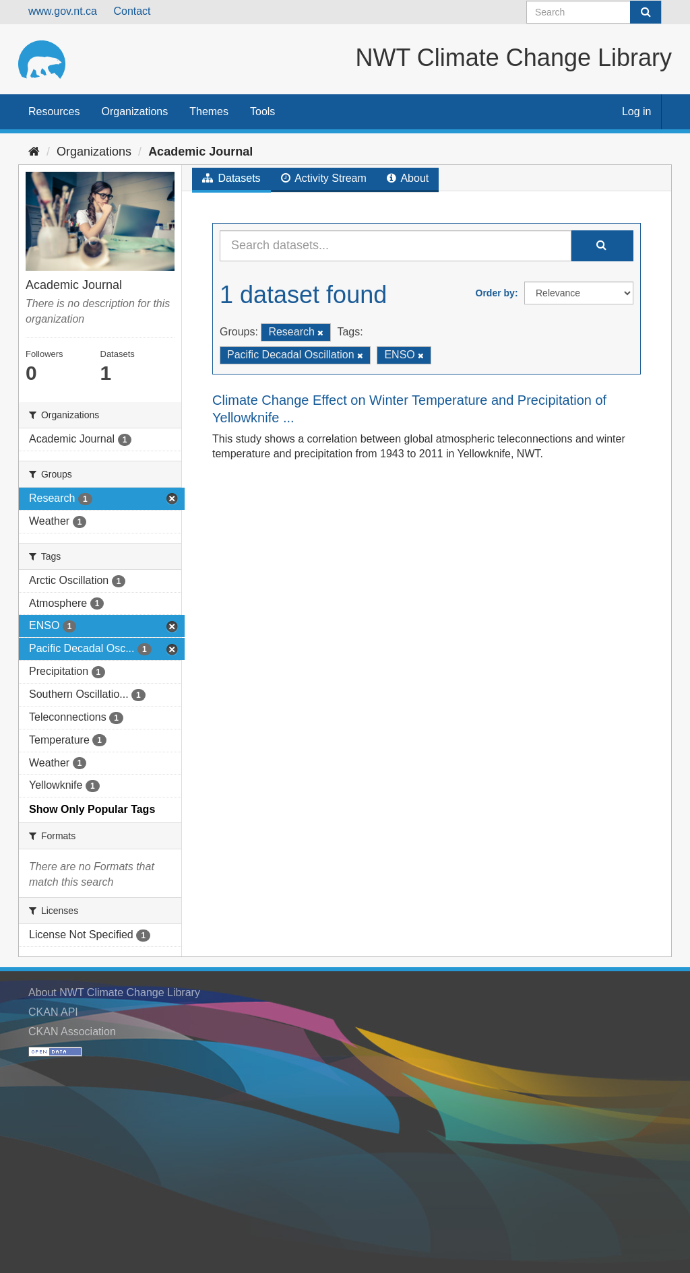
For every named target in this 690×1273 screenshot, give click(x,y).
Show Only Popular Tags (92, 809)
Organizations (134, 111)
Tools (262, 111)
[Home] (34, 151)
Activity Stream (324, 178)
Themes (208, 111)
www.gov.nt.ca (62, 11)
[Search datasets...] (395, 245)
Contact (131, 11)
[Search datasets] (594, 12)
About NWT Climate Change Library (114, 992)
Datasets (231, 178)
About (408, 178)
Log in (637, 111)
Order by (495, 293)
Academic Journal (200, 151)
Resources (54, 111)
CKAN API (53, 1012)
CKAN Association (72, 1031)
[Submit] (645, 12)
